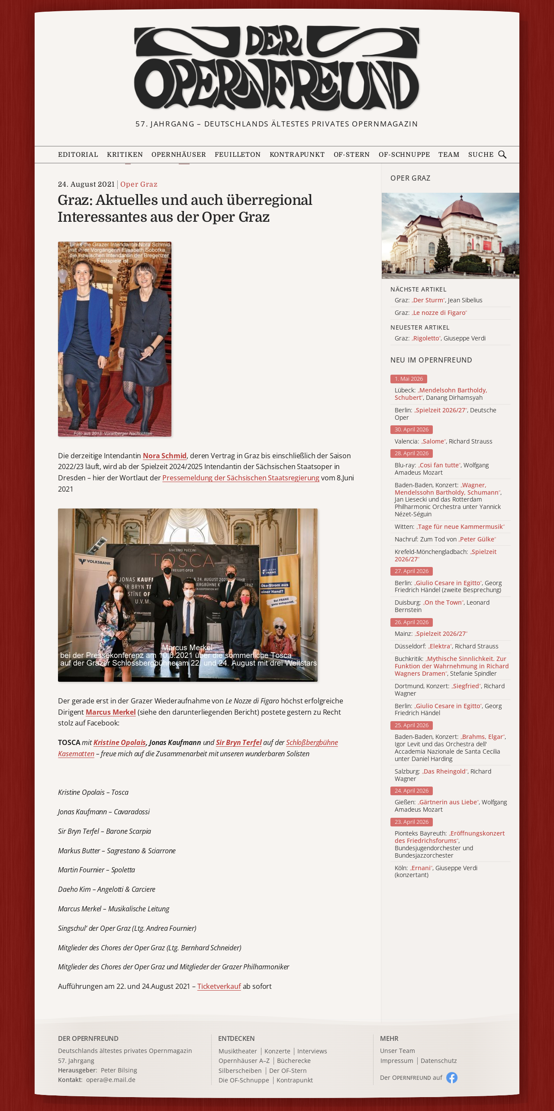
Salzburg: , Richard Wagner (443, 775)
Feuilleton (238, 155)
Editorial (78, 155)
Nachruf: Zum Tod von (445, 539)
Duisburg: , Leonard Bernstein (442, 606)
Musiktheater (238, 1051)
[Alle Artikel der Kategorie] (450, 236)
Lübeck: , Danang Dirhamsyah (441, 394)
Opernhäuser (178, 155)
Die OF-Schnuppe (244, 1080)
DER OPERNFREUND (88, 1038)
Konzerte (277, 1051)
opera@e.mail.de (110, 1079)
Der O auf (411, 1077)
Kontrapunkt (297, 155)
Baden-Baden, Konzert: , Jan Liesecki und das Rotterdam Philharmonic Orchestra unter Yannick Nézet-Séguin (448, 500)
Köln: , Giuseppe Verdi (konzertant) (436, 872)
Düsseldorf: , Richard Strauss (447, 646)
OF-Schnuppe (404, 155)
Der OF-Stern (288, 1071)
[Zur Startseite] (276, 68)
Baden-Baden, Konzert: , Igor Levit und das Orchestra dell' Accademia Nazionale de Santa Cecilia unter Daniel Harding (450, 747)
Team (448, 155)
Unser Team (397, 1050)
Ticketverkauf (219, 986)
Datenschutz (439, 1061)
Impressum (396, 1061)
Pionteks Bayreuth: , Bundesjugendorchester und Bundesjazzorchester (450, 844)
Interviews (312, 1051)
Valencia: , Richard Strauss (444, 441)
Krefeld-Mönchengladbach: (445, 555)
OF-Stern (352, 155)
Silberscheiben (240, 1071)
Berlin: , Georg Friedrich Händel (448, 710)
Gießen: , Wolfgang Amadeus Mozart (451, 806)
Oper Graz (139, 184)
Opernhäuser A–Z (244, 1061)
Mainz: (431, 634)
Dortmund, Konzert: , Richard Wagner (450, 690)
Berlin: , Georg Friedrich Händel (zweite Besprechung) (448, 587)
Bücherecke (294, 1061)
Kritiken (125, 155)
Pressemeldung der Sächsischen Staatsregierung (240, 478)
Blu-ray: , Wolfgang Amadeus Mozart (442, 469)
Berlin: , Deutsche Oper (445, 414)
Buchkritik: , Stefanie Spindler (452, 666)
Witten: (450, 527)
